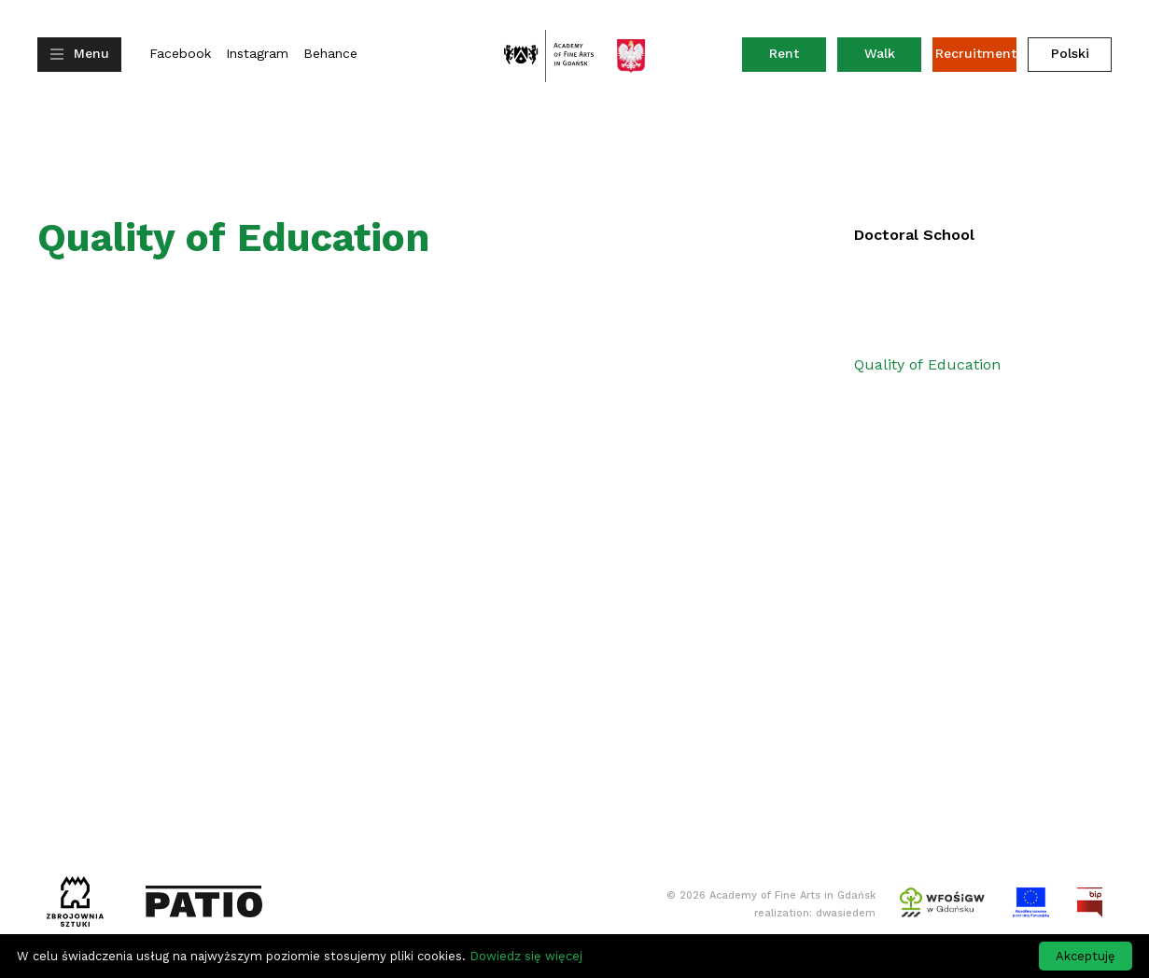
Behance (330, 53)
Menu (91, 53)
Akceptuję (1085, 956)
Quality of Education (927, 364)
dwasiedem (846, 913)
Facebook (180, 53)
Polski (1070, 53)
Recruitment (975, 53)
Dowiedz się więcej (525, 956)
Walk (879, 53)
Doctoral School (914, 235)
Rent (797, 57)
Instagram (257, 53)
